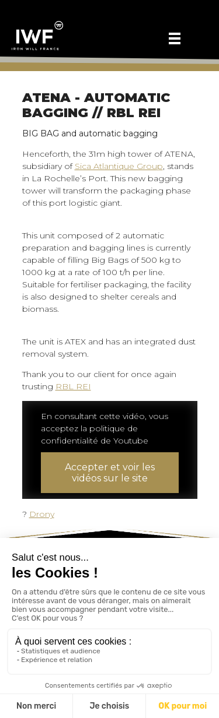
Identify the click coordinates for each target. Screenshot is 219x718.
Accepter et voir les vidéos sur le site (110, 473)
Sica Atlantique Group (119, 166)
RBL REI (73, 386)
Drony (41, 514)
